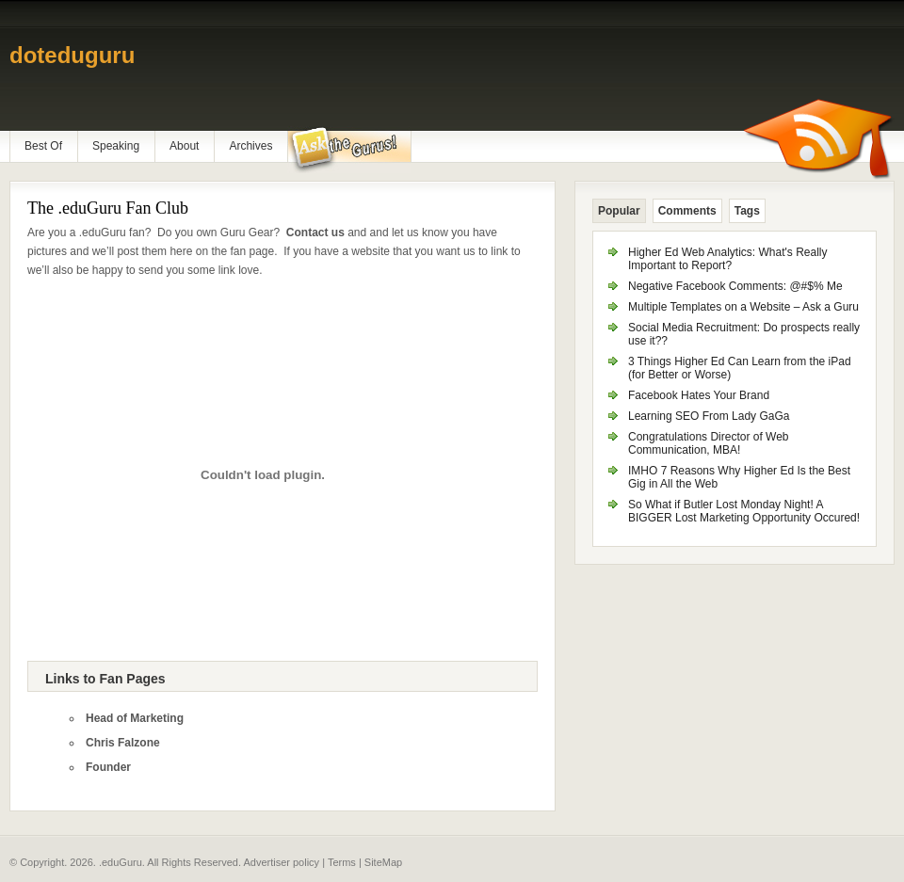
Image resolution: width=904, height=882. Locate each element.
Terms (342, 862)
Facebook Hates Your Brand (698, 395)
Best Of (43, 145)
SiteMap (383, 862)
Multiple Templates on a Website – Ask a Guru (743, 306)
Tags (747, 210)
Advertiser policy (281, 862)
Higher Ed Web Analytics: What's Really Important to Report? (728, 259)
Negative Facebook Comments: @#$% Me (735, 286)
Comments (687, 210)
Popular (619, 210)
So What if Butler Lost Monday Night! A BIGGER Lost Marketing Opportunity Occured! (744, 511)
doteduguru (72, 55)
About (184, 145)
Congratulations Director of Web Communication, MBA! (708, 443)
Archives (250, 145)
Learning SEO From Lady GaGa (708, 416)
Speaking (115, 145)
